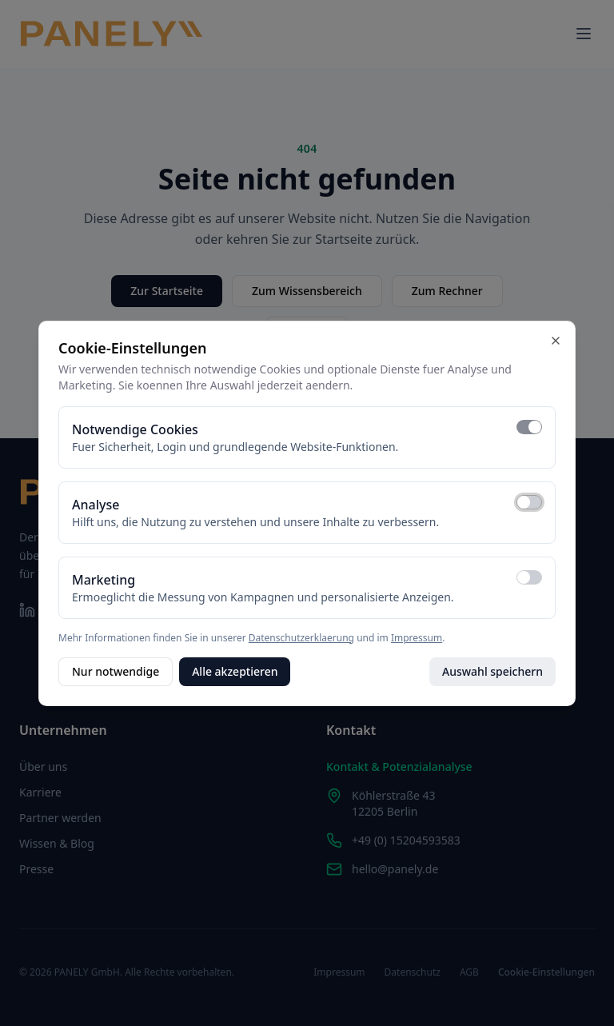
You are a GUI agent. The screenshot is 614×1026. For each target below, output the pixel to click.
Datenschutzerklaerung (301, 638)
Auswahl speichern (492, 671)
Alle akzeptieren (234, 671)
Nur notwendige (115, 671)
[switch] (529, 427)
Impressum (416, 638)
